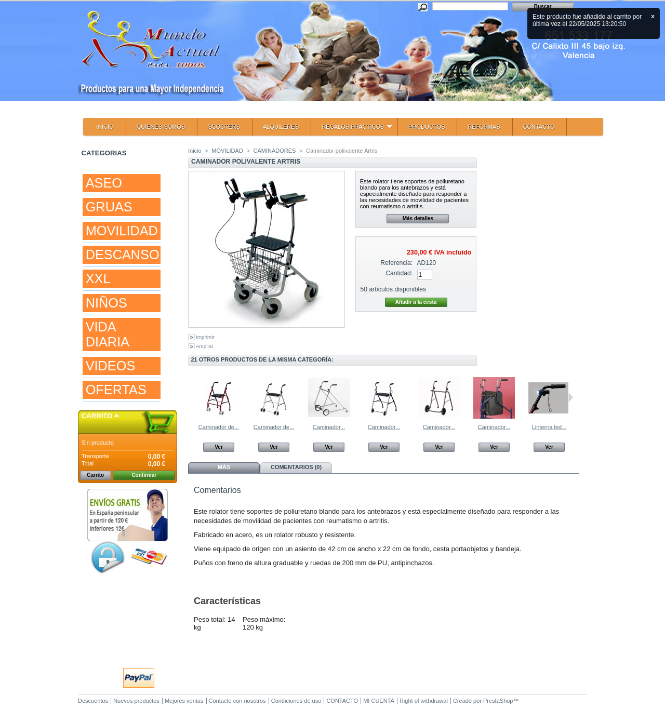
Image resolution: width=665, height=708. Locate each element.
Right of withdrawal (424, 701)
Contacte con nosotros (237, 701)
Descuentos (93, 701)
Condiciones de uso (296, 701)
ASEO (104, 183)
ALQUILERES (281, 127)
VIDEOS (111, 365)
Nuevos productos (136, 701)
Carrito (97, 416)
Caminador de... (218, 427)
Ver (219, 447)
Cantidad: (399, 273)
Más (224, 467)
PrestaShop (498, 701)
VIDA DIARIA (107, 334)
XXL (98, 278)
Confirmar (143, 475)
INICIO (105, 127)
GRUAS (109, 206)
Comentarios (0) (296, 467)
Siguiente (570, 397)
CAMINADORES (274, 151)
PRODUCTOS (426, 127)
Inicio (195, 151)
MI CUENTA (378, 701)
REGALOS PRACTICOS (351, 130)
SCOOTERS (224, 127)
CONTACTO (539, 127)
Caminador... (329, 427)
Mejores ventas (184, 701)
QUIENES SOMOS (161, 127)
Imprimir (205, 337)
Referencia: (396, 262)
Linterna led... (549, 427)
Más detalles (418, 218)
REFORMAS (484, 127)
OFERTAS (116, 389)
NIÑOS (106, 303)
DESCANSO (122, 254)
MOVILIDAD (122, 230)
